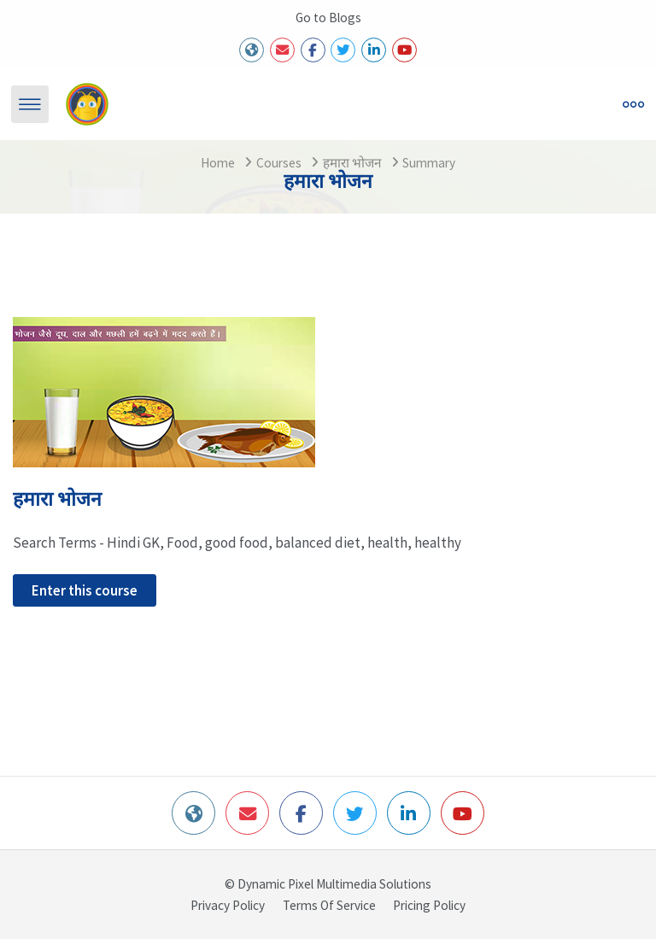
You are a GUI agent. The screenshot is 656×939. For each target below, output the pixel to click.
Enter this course (85, 590)
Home (218, 163)
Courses (279, 163)
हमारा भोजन (352, 163)
